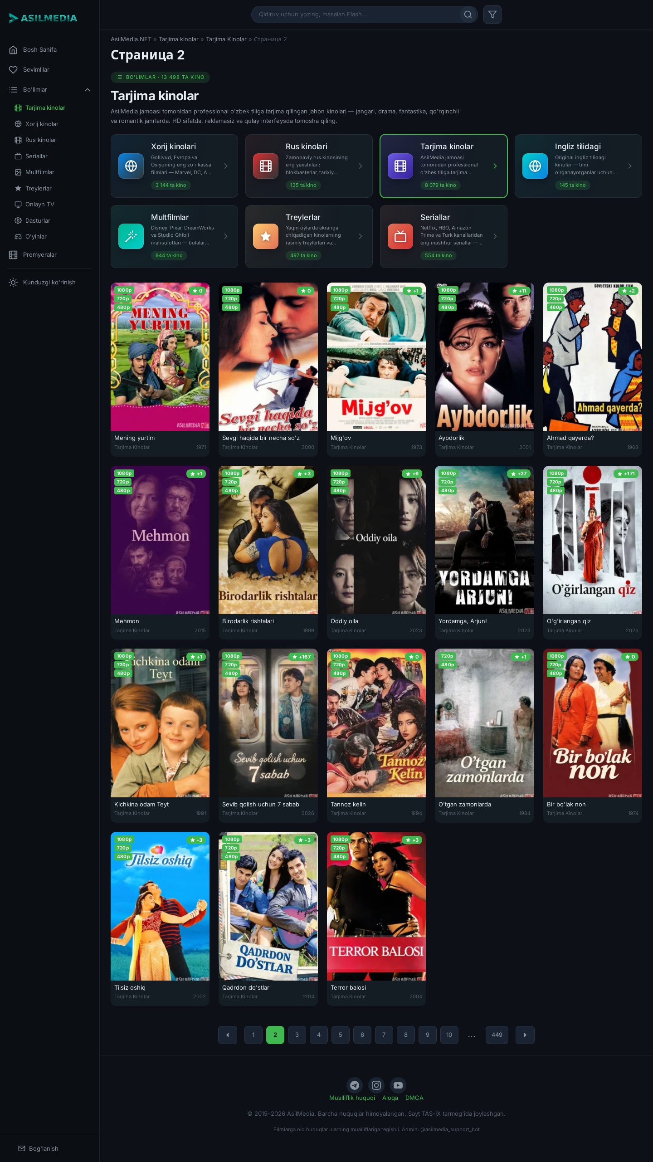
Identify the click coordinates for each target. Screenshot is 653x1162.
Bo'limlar (50, 89)
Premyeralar (33, 254)
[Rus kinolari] (309, 165)
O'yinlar (31, 236)
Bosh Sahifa (33, 49)
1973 (416, 447)
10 (449, 1034)
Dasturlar (32, 221)
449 (497, 1034)
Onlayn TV (34, 204)
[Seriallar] (443, 236)
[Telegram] (354, 1085)
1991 (201, 813)
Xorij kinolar (36, 124)
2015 (200, 630)
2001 (525, 447)
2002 (199, 996)
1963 (632, 447)
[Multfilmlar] (174, 236)
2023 (415, 630)
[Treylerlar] (309, 236)
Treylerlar (33, 188)
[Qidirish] (468, 14)
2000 (308, 447)
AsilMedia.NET (131, 39)
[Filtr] (492, 14)
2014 (308, 996)
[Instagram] (376, 1085)
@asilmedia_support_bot (450, 1129)
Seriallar (31, 156)
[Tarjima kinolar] (443, 165)
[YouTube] (398, 1085)
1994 (416, 813)
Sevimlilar (29, 69)
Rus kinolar (35, 140)
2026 (632, 630)
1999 (308, 630)
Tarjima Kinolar (226, 39)
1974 (633, 813)
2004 (415, 996)
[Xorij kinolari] (174, 165)
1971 (201, 447)
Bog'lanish (38, 1148)
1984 (525, 813)
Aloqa (390, 1097)
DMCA (414, 1097)
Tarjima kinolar (40, 108)
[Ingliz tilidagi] (578, 165)
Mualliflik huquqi (352, 1097)
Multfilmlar (34, 172)
